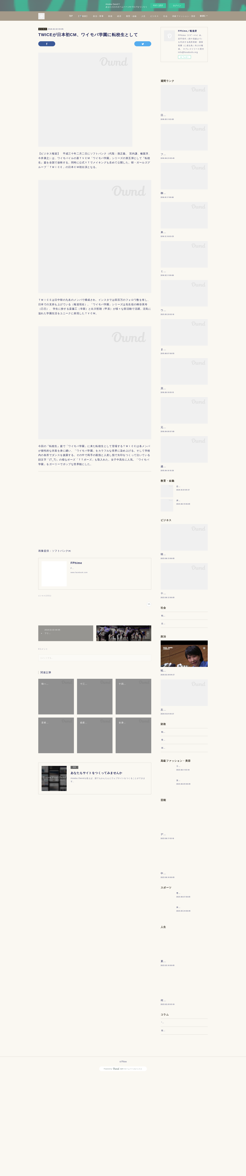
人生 (171, 16)
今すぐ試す (158, 5)
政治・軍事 (126, 16)
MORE (202, 16)
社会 (193, 16)
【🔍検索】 (110, 16)
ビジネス (182, 16)
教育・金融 (159, 16)
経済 (147, 16)
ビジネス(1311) (44, 596)
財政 (138, 16)
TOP (98, 16)
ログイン (177, 5)
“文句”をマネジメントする (173, 1121)
